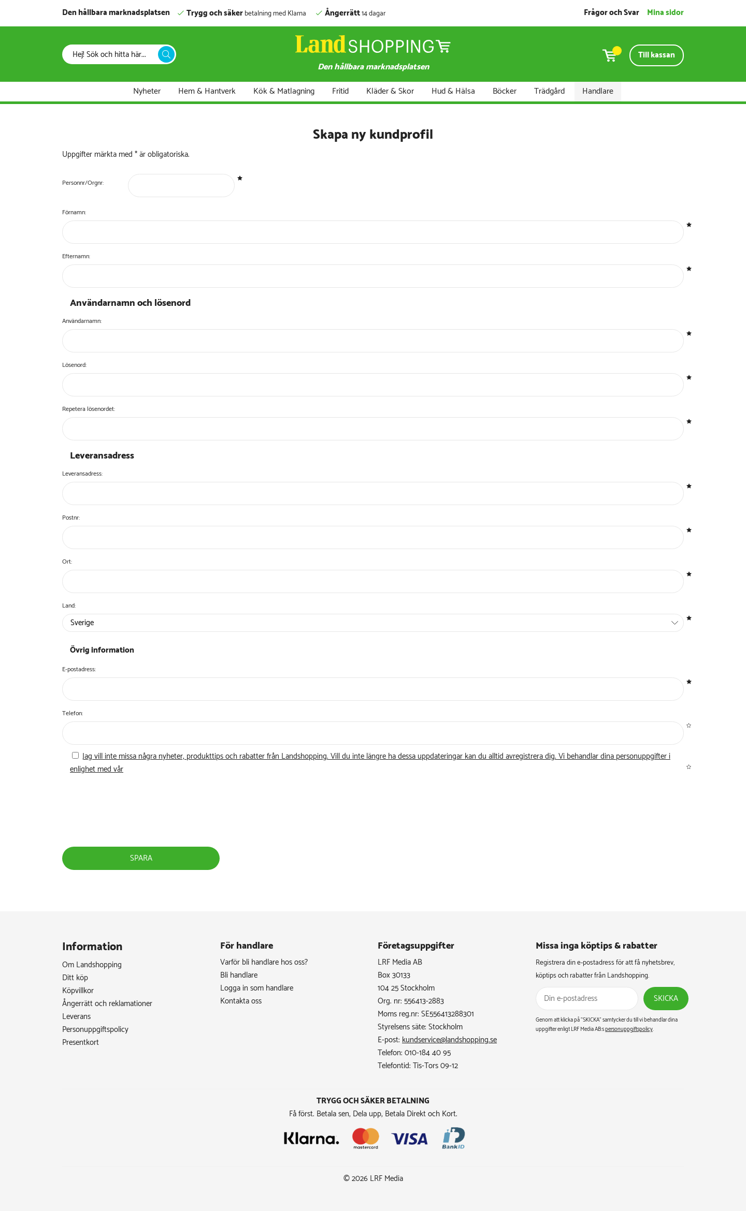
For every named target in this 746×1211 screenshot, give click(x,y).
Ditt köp (75, 977)
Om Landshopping (92, 964)
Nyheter (147, 91)
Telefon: (72, 713)
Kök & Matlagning (283, 91)
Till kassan (656, 55)
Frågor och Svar (611, 12)
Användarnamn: (82, 321)
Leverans (76, 1016)
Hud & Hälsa (453, 91)
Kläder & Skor (390, 91)
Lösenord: (74, 365)
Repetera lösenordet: (88, 409)
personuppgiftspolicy (629, 1029)
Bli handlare (238, 975)
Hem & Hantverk (207, 91)
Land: (69, 606)
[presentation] (143, 825)
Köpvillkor (78, 990)
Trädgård (549, 91)
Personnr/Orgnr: (83, 183)
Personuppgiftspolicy (95, 1029)
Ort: (67, 562)
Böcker (505, 91)
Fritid (340, 91)
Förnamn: (74, 212)
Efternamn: (76, 256)
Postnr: (71, 518)
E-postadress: (79, 669)
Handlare (597, 91)
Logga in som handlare (256, 988)
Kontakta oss (241, 1001)
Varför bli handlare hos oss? (264, 962)
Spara (141, 858)
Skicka (666, 998)
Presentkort (80, 1042)
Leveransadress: (82, 474)
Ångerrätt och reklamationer (107, 1003)
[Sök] (112, 55)
